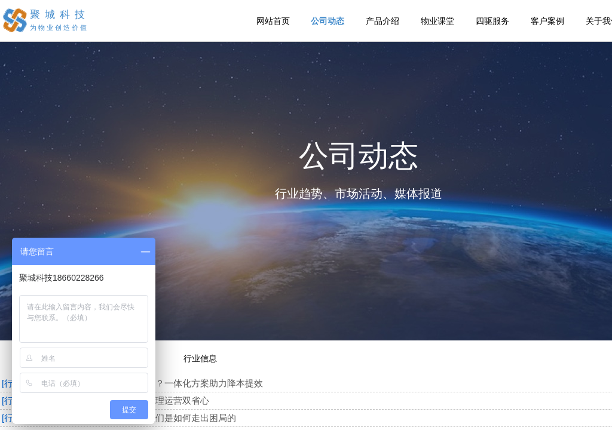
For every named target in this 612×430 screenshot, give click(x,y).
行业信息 (200, 358)
